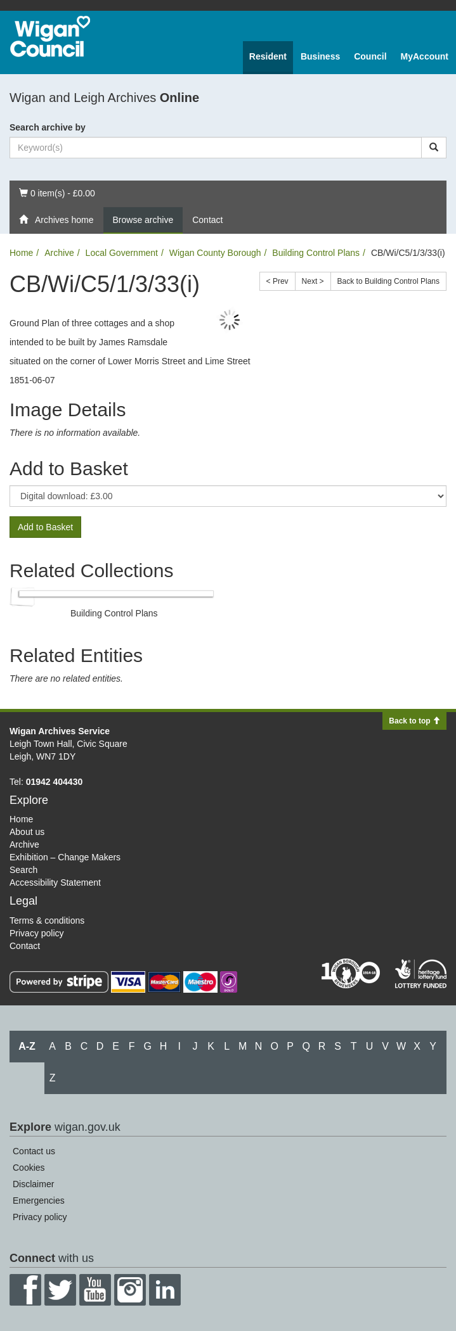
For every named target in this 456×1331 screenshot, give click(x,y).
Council (370, 56)
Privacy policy (37, 933)
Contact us (34, 1151)
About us (27, 832)
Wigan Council (50, 36)
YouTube (95, 1290)
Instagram (130, 1290)
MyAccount (424, 56)
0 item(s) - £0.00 (56, 192)
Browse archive (143, 220)
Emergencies (39, 1200)
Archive (59, 253)
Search (23, 870)
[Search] (433, 147)
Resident (268, 56)
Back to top (414, 720)
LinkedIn (165, 1290)
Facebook (25, 1290)
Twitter (60, 1290)
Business (320, 56)
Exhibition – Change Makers (65, 857)
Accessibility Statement (55, 882)
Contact (207, 220)
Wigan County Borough (215, 253)
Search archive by (48, 127)
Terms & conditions (47, 920)
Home (21, 253)
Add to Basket (45, 527)
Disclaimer (33, 1184)
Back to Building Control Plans (388, 281)
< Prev (277, 281)
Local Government (122, 253)
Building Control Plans (316, 253)
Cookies (29, 1167)
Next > (313, 281)
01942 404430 (54, 782)
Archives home (56, 220)
